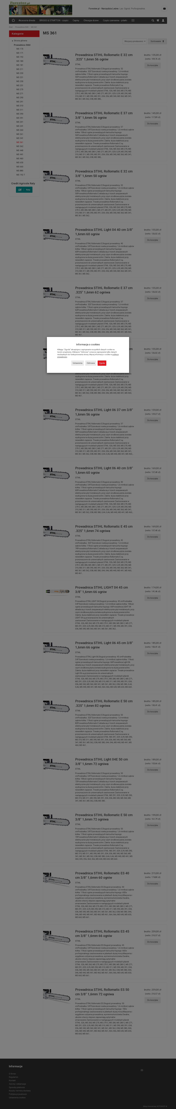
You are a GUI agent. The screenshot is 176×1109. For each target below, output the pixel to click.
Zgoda (102, 363)
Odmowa (91, 363)
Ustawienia (77, 363)
